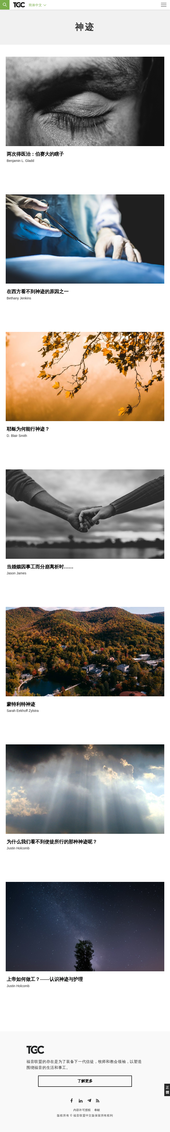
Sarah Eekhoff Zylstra (23, 711)
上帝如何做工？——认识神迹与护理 (45, 979)
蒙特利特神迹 (21, 704)
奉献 (97, 1110)
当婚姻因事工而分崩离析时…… (40, 566)
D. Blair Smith (17, 436)
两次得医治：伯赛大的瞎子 (35, 154)
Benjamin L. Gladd (20, 161)
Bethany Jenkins (19, 298)
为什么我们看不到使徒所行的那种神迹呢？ (52, 841)
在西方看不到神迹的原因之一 (38, 291)
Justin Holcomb (18, 848)
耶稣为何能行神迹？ (28, 429)
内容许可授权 (82, 1110)
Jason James (16, 573)
